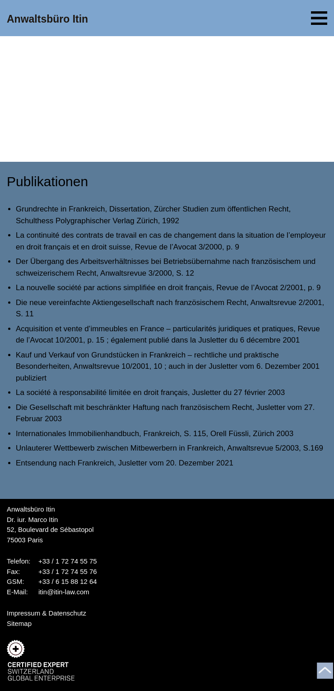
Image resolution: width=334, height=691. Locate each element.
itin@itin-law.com (63, 592)
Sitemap (19, 623)
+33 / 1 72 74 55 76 (67, 571)
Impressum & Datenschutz (46, 613)
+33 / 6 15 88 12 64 (67, 581)
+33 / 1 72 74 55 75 (67, 561)
